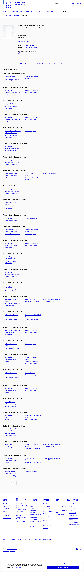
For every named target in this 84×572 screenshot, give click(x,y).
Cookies (12, 551)
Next (19, 483)
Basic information (10, 64)
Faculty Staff (72, 513)
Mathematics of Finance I (12, 178)
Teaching (73, 64)
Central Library (37, 539)
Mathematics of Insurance (12, 234)
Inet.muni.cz (13, 539)
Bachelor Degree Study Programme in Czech (21, 505)
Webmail (20, 539)
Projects (63, 64)
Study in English (60, 514)
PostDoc (32, 523)
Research (34, 500)
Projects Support (34, 517)
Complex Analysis (10, 76)
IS (8, 539)
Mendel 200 (6, 509)
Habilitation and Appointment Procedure (33, 510)
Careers (46, 500)
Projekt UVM (8, 444)
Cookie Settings (20, 568)
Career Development (48, 509)
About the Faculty (47, 511)
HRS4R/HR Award (74, 515)
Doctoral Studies (20, 521)
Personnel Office (47, 516)
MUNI (4, 539)
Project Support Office (35, 514)
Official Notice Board (74, 524)
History (71, 506)
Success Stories (47, 523)
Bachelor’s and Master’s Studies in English (21, 517)
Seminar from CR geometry (33, 415)
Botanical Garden (47, 539)
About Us (73, 500)
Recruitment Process (48, 506)
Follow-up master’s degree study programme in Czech (21, 511)
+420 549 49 (29, 45)
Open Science (33, 526)
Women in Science (47, 525)
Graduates (45, 528)
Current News (6, 503)
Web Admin (6, 551)
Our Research (33, 503)
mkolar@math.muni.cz (31, 47)
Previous (6, 483)
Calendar (5, 506)
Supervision (29, 64)
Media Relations (7, 518)
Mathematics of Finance (11, 220)
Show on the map (24, 41)
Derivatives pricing (10, 90)
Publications (53, 64)
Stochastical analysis (31, 471)
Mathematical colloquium (32, 301)
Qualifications (41, 64)
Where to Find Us (73, 522)
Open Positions (47, 503)
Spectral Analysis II (30, 81)
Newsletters (6, 511)
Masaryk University (12, 549)
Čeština (78, 4)
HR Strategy (46, 513)
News (5, 500)
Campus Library (28, 539)
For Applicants (21, 499)
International (63, 500)
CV (21, 64)
